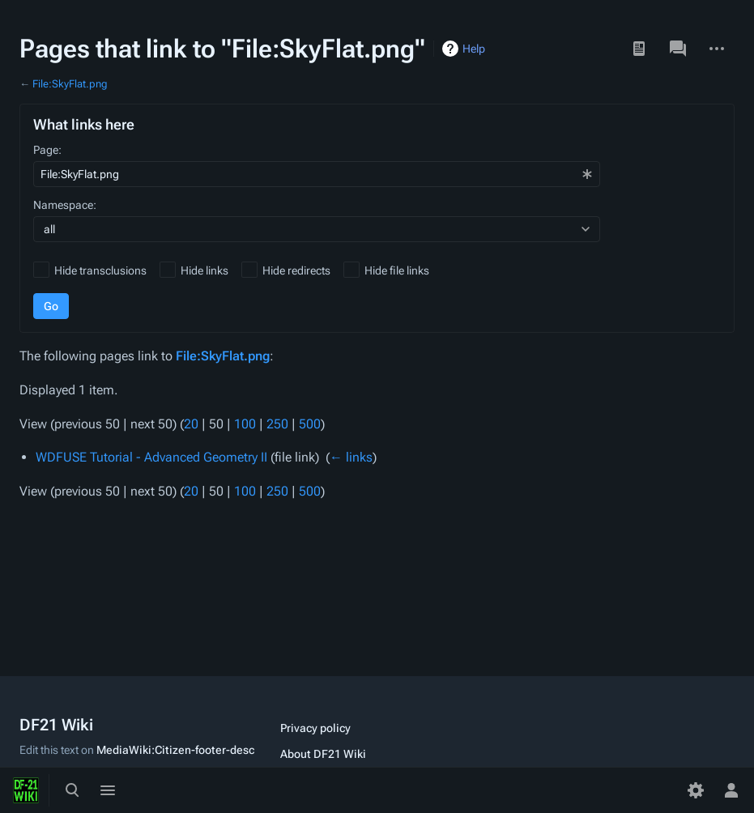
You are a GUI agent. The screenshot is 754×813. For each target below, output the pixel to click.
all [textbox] (49, 229)
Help (473, 48)
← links (351, 457)
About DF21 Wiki (323, 753)
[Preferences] (695, 790)
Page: (47, 149)
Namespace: (64, 204)
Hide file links (396, 270)
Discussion (678, 48)
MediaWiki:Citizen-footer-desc (175, 749)
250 (277, 424)
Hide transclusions (100, 270)
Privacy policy (315, 727)
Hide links (204, 270)
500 (310, 424)
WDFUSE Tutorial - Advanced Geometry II (151, 457)
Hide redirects (296, 270)
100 (245, 424)
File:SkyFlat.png (70, 84)
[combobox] (316, 174)
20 (191, 424)
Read (639, 48)
